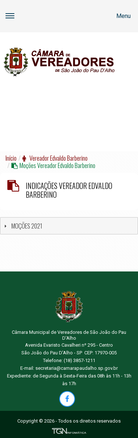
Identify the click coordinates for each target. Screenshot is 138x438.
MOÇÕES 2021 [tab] (22, 225)
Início (11, 158)
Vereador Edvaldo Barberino (55, 158)
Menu (68, 21)
